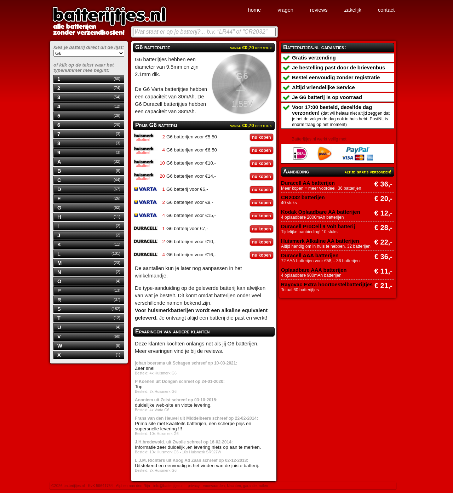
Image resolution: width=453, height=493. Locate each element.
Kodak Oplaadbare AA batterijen (320, 212)
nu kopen (261, 137)
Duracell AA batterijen (308, 183)
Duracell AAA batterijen (310, 255)
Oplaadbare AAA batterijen (313, 270)
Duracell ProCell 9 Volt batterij (318, 226)
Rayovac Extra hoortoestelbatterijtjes (327, 284)
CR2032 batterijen (303, 197)
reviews (319, 10)
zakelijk (352, 10)
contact (386, 10)
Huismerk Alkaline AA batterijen (320, 241)
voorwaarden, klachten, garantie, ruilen (235, 485)
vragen (285, 10)
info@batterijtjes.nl (168, 485)
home (254, 10)
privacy (194, 485)
